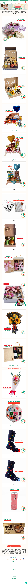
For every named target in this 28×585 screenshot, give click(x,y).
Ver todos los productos (14, 546)
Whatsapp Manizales (14, 0)
